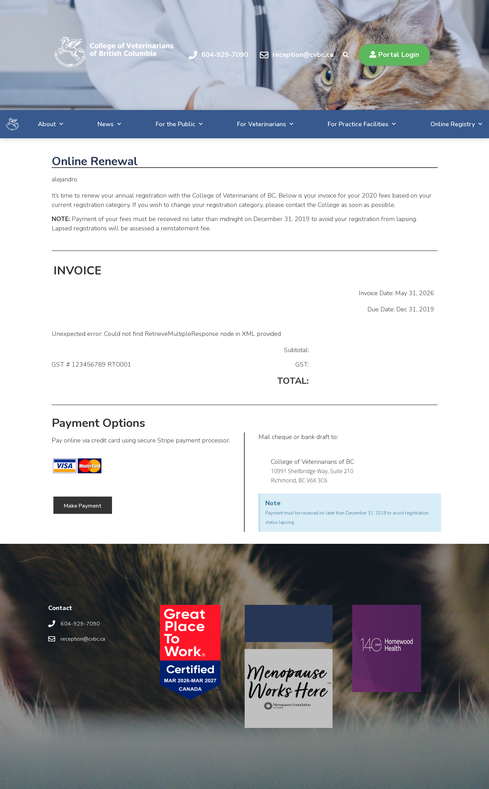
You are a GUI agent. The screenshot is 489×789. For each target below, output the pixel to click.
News (89, 124)
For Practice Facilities (349, 124)
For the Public (160, 124)
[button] (394, 55)
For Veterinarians (250, 124)
